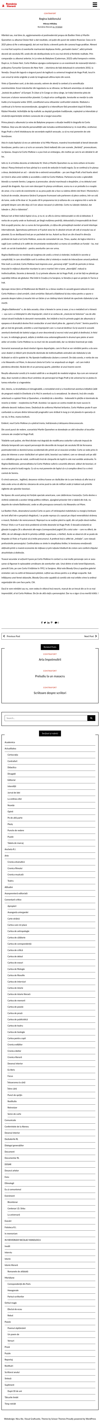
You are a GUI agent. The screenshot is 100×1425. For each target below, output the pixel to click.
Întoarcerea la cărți (16, 1082)
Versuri (11, 1340)
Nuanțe (11, 805)
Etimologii (9, 1183)
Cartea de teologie (16, 1032)
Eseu (7, 1177)
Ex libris (11, 1069)
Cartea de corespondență (19, 943)
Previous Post (13, 636)
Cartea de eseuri (15, 962)
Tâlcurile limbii (11, 1397)
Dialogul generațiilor (14, 1145)
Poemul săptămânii (17, 1328)
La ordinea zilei (15, 799)
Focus (10, 1076)
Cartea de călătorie (16, 937)
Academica (10, 742)
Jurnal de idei (14, 792)
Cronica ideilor (14, 1051)
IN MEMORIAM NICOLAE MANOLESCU (23, 1240)
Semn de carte (14, 1114)
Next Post (89, 636)
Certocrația (13, 754)
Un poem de (13, 1334)
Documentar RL (12, 1158)
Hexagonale (13, 1290)
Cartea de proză (15, 1013)
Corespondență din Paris (19, 1284)
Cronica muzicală (15, 874)
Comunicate (10, 1120)
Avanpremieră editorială (16, 893)
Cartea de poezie (15, 1006)
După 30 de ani (15, 1391)
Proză (7, 1347)
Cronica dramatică (16, 862)
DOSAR (8, 1164)
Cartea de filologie (16, 969)
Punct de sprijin (15, 1095)
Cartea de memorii (16, 1000)
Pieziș (10, 824)
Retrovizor (12, 1107)
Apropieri (12, 906)
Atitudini (9, 887)
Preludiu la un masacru (50, 676)
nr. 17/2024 (57, 27)
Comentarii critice (13, 899)
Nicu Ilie (19, 1418)
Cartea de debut (15, 956)
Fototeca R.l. (10, 1227)
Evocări (8, 1221)
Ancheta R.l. (10, 849)
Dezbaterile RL (11, 1139)
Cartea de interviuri (17, 981)
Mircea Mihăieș (50, 23)
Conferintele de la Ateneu (17, 1126)
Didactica (12, 767)
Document (10, 1151)
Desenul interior (15, 1063)
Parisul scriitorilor (16, 1296)
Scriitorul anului (12, 1372)
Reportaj (9, 1359)
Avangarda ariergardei (18, 912)
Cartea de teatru (15, 1025)
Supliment (9, 1384)
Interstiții (12, 786)
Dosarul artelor (12, 1170)
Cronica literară (15, 1057)
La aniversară (14, 1214)
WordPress (91, 1418)
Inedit (7, 1246)
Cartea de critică (15, 950)
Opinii (10, 811)
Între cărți (12, 1088)
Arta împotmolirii (50, 659)
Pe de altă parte (15, 817)
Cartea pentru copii (17, 1038)
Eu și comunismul (13, 1189)
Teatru (11, 880)
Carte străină (14, 918)
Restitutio (12, 1101)
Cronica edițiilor (15, 1044)
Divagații (12, 773)
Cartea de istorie (15, 988)
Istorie (8, 1258)
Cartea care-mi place (17, 925)
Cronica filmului (15, 868)
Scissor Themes (58, 1418)
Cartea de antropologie (18, 931)
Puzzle (11, 836)
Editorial (11, 780)
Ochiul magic (11, 1302)
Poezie (8, 1321)
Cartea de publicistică (18, 1019)
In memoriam (11, 1233)
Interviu (8, 1252)
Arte (7, 855)
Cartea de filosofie (16, 975)
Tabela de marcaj (15, 843)
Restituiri (9, 1365)
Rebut (10, 1315)
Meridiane (9, 1277)
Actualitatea (10, 748)
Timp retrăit (10, 1403)
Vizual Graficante (32, 1418)
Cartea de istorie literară (19, 994)
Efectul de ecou (15, 1309)
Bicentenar (13, 1202)
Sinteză (8, 1378)
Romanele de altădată (18, 1271)
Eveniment (10, 1195)
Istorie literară (11, 1265)
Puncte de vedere (16, 830)
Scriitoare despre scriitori (50, 693)
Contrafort (50, 13)
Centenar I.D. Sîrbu (16, 1208)
